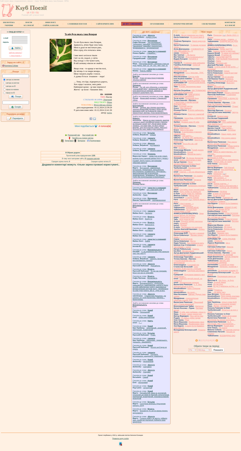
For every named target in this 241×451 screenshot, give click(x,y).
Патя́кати (148, 213)
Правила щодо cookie (120, 438)
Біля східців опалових (230, 296)
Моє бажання (185, 108)
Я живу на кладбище (221, 194)
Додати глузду (151, 37)
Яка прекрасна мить (195, 243)
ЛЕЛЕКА (223, 192)
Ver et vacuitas (228, 77)
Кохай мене (229, 326)
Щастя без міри (186, 130)
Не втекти (223, 328)
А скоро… (183, 148)
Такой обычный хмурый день (225, 81)
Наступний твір (88, 135)
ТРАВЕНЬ (184, 53)
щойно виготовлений (146, 317)
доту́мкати (149, 230)
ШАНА (227, 225)
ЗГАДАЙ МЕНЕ (192, 207)
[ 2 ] (203, 340)
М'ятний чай (219, 87)
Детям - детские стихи (223, 306)
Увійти (16, 48)
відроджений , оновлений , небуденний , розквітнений (150, 329)
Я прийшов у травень (216, 201)
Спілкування (209, 24)
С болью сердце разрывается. (226, 160)
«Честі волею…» (187, 204)
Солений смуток (185, 106)
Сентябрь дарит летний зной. (192, 190)
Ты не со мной (219, 195)
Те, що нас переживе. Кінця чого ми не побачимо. (150, 272)
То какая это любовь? (230, 53)
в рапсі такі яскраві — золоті (188, 246)
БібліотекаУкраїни (8, 23)
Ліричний (107, 99)
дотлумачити (155, 145)
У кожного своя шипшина (194, 63)
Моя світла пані (196, 316)
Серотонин (220, 231)
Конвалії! (183, 223)
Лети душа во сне (186, 219)
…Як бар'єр (190, 55)
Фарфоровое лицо (196, 322)
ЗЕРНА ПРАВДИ (231, 257)
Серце (226, 71)
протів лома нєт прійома (191, 194)
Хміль (218, 61)
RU (37, 12)
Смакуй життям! (230, 73)
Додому (183, 225)
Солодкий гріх (193, 265)
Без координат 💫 (228, 170)
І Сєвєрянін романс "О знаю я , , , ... (222, 96)
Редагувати (69, 141)
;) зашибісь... (151, 53)
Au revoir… (192, 292)
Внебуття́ (148, 219)
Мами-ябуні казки (229, 316)
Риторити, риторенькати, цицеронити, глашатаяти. (148, 355)
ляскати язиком (156, 150)
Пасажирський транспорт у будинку (187, 169)
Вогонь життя (229, 229)
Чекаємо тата (223, 233)
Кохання (228, 110)
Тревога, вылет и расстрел (224, 51)
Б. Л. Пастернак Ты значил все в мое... (222, 319)
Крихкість (229, 79)
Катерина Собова (11, 66)
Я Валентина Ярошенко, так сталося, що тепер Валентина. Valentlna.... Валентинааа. (149, 297)
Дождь (224, 211)
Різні (187, 320)
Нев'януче (199, 306)
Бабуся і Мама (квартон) (218, 91)
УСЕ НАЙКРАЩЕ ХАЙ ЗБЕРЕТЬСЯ (222, 123)
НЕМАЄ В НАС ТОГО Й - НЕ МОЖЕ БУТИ (222, 208)
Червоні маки (222, 116)
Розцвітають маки (187, 217)
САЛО (227, 259)
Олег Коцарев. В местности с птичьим (187, 268)
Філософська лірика (103, 105)
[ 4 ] (210, 340)
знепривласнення (158, 200)
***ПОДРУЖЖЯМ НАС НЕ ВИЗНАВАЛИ (184, 262)
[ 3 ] (206, 340)
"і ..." (140, 323)
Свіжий (145, 377)
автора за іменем (12, 80)
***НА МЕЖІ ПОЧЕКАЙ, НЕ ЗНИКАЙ (222, 254)
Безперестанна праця (217, 120)
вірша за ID (10, 93)
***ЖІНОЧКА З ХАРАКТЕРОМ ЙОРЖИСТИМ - (186, 103)
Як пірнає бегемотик (194, 158)
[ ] (199, 340)
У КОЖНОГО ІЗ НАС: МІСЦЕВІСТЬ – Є (189, 50)
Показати (218, 350)
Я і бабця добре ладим (190, 318)
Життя (193, 241)
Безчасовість (152, 278)
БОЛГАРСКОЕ (187, 239)
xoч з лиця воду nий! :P (155, 190)
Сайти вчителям (105, 24)
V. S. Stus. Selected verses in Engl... (188, 285)
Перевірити (16, 118)
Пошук (16, 96)
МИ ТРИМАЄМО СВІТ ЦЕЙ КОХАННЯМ (190, 91)
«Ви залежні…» (219, 178)
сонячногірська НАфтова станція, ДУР (186, 299)
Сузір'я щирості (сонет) (183, 255)
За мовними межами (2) (228, 270)
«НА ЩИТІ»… (187, 136)
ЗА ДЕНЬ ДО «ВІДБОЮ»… (193, 138)
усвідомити (147, 367)
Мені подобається (84, 126)
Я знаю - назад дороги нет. (191, 314)
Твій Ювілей (229, 168)
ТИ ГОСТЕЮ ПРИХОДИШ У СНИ (185, 210)
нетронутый (147, 388)
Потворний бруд (192, 98)
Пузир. (153, 335)
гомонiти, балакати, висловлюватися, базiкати (149, 259)
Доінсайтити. (155, 266)
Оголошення (157, 24)
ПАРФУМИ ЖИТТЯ (224, 57)
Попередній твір (74, 135)
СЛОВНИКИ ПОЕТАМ (77, 24)
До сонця (228, 227)
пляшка (153, 135)
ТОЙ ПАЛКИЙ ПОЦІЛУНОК (227, 59)
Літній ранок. (225, 294)
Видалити (81, 141)
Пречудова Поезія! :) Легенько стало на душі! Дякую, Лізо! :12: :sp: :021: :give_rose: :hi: (151, 64)
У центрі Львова (192, 197)
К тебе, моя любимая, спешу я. (193, 312)
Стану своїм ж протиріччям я (226, 186)
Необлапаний (148, 361)
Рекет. (145, 195)
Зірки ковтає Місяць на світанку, (189, 214)
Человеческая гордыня (189, 282)
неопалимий (143, 382)
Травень (195, 249)
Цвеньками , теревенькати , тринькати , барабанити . (150, 341)
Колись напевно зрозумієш (189, 230)
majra (109, 112)
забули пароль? (15, 53)
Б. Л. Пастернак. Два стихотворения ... (221, 323)
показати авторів (93, 158)
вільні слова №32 (229, 302)
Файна (147, 241)
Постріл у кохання (196, 233)
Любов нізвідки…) (221, 184)
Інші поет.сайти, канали (50, 23)
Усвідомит (147, 372)
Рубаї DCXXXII (231, 219)
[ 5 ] (213, 340)
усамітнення (152, 58)
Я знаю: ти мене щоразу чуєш (192, 81)
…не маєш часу (218, 292)
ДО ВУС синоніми (132, 24)
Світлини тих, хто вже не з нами (224, 216)
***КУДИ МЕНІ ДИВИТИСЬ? (189, 127)
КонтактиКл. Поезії (230, 23)
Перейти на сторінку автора (82, 138)
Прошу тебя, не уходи (223, 162)
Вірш (109, 102)
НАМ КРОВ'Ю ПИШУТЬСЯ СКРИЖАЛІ (187, 95)
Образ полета (233, 146)
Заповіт (198, 257)
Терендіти (149, 236)
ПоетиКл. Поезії (29, 23)
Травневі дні (228, 197)
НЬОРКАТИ (147, 246)
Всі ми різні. (218, 284)
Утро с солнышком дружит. (225, 304)
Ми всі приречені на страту (192, 35)
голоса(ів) (105, 126)
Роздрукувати (95, 141)
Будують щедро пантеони (192, 221)
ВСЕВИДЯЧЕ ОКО (227, 336)
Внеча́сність (149, 225)
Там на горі (218, 172)
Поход (229, 251)
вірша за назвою (12, 89)
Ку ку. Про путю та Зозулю (223, 46)
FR (33, 12)
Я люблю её (226, 55)
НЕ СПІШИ (218, 75)
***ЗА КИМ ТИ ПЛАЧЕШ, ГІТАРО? (221, 103)
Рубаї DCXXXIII (231, 213)
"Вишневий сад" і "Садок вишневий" (188, 303)
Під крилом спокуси (231, 330)
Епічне (190, 152)
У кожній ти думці (226, 265)
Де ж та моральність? (195, 57)
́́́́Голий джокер (198, 150)
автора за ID (11, 86)
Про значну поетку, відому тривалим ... (222, 143)
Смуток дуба (193, 77)
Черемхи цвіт (221, 63)
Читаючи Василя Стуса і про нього (187, 181)
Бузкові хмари (220, 282)
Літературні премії (183, 24)
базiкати (153, 140)
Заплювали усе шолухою (191, 227)
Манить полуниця (232, 93)
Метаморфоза (188, 251)
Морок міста (194, 195)
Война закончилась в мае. (191, 160)
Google (16, 107)
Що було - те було (226, 280)
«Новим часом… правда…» (225, 39)
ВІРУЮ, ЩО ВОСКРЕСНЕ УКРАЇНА (219, 262)
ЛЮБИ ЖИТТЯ (226, 49)
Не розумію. (198, 79)
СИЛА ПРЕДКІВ (228, 239)
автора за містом (12, 83)
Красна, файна (145, 71)
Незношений (145, 312)
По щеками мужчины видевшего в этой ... (219, 157)
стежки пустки (226, 126)
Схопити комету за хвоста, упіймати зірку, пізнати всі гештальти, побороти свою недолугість (150, 420)
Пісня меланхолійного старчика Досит (187, 163)
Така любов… (227, 128)
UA (28, 12)
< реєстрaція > (15, 56)
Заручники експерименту (218, 165)
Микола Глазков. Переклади (220, 248)
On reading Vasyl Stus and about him (188, 177)
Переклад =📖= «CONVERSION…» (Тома (218, 175)
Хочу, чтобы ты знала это (190, 192)
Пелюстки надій (180, 71)
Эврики (228, 65)
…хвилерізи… (187, 206)
